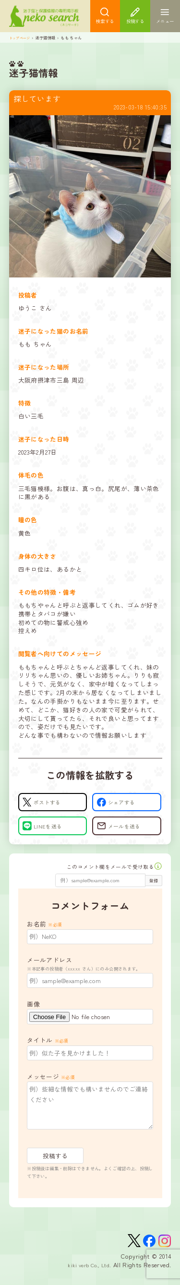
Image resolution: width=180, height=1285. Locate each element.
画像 (33, 1012)
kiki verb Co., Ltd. (85, 1276)
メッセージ (50, 1085)
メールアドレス (90, 973)
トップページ (21, 41)
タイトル (47, 1048)
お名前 (44, 932)
